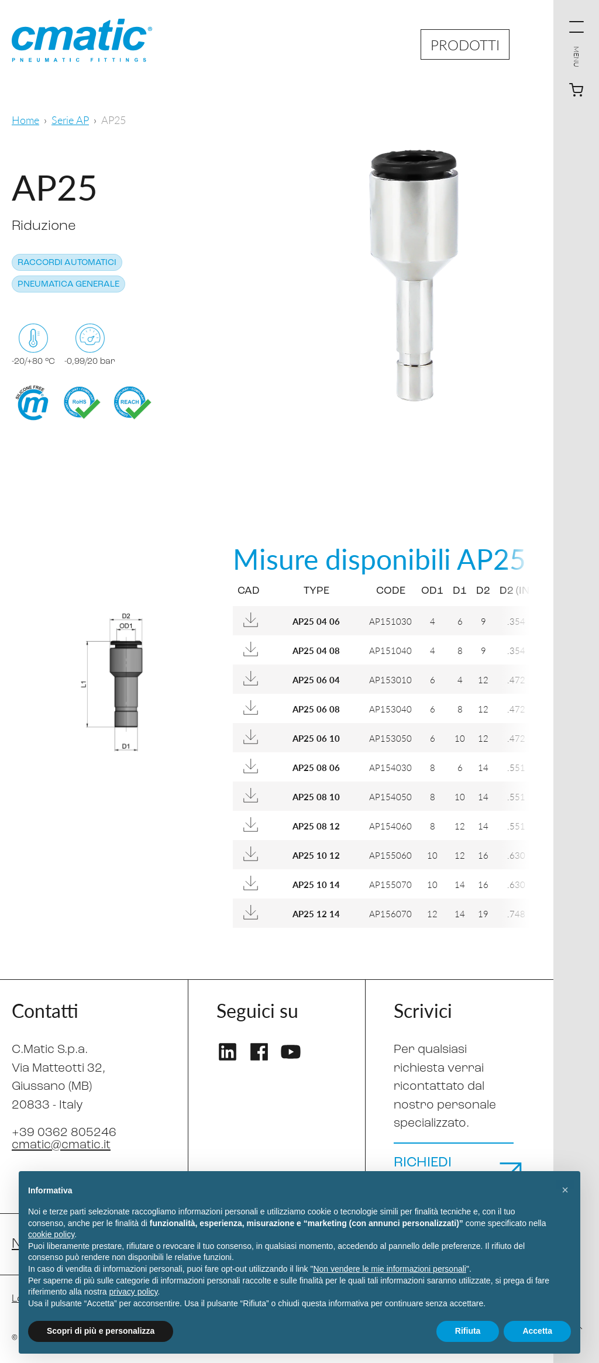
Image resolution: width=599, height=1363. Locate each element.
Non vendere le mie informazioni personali (389, 1268)
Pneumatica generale (68, 284)
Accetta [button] (537, 1331)
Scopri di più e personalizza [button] (100, 1331)
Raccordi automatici (67, 263)
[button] (565, 1189)
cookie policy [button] (51, 1234)
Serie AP (70, 119)
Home (25, 119)
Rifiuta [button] (468, 1331)
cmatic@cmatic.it (61, 1145)
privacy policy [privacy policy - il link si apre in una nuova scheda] (133, 1291)
